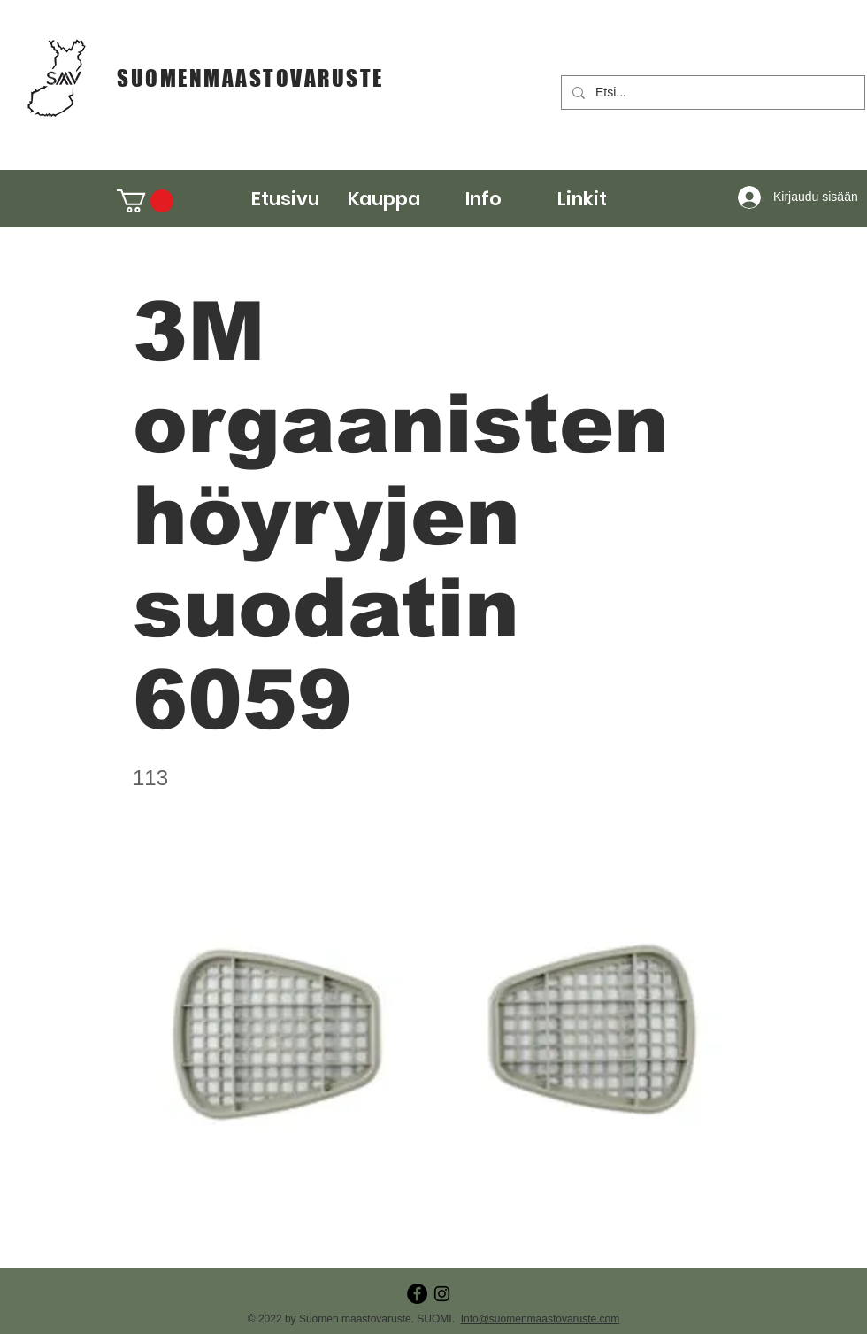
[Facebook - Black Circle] (417, 1294)
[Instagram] (442, 1294)
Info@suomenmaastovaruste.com (540, 1319)
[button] (384, 198)
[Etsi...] (711, 92)
